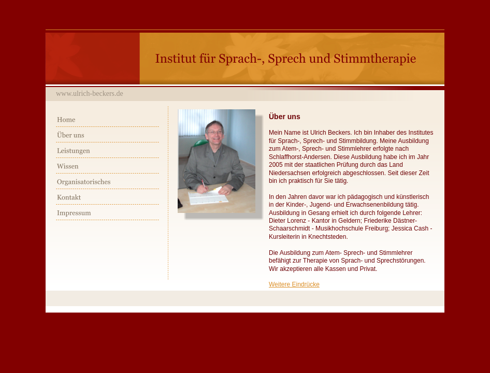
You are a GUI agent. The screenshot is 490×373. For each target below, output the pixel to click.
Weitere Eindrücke (294, 284)
